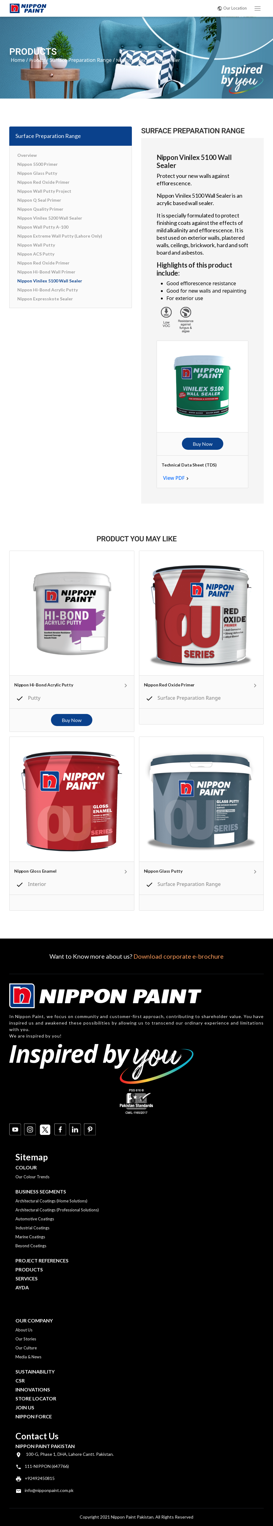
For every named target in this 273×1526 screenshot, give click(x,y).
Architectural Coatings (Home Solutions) (51, 1200)
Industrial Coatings (32, 1227)
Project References (42, 1260)
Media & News (28, 1356)
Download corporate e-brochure (178, 956)
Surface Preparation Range (81, 60)
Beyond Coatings (30, 1245)
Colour (26, 1167)
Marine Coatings (30, 1236)
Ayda (22, 1287)
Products (29, 1269)
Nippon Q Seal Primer (39, 200)
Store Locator (35, 1398)
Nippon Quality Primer (40, 209)
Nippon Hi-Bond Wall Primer (46, 271)
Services (26, 1278)
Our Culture (26, 1347)
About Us (23, 1329)
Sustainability (35, 1371)
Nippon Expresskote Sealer (45, 298)
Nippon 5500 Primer (37, 164)
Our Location (232, 8)
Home (18, 60)
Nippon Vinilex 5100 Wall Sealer (49, 280)
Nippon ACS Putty (35, 253)
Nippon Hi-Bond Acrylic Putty (47, 289)
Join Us (24, 1407)
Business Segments (40, 1191)
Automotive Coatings (34, 1218)
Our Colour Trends (32, 1176)
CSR (20, 1380)
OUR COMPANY (34, 1320)
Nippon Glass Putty (37, 173)
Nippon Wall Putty (36, 244)
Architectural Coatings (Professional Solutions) (57, 1209)
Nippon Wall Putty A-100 (42, 227)
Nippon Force (33, 1416)
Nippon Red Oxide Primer (43, 182)
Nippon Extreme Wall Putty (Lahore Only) (59, 236)
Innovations (32, 1389)
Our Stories (25, 1338)
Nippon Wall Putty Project (44, 191)
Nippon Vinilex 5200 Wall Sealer (49, 218)
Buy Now (202, 444)
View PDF (174, 478)
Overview (27, 155)
